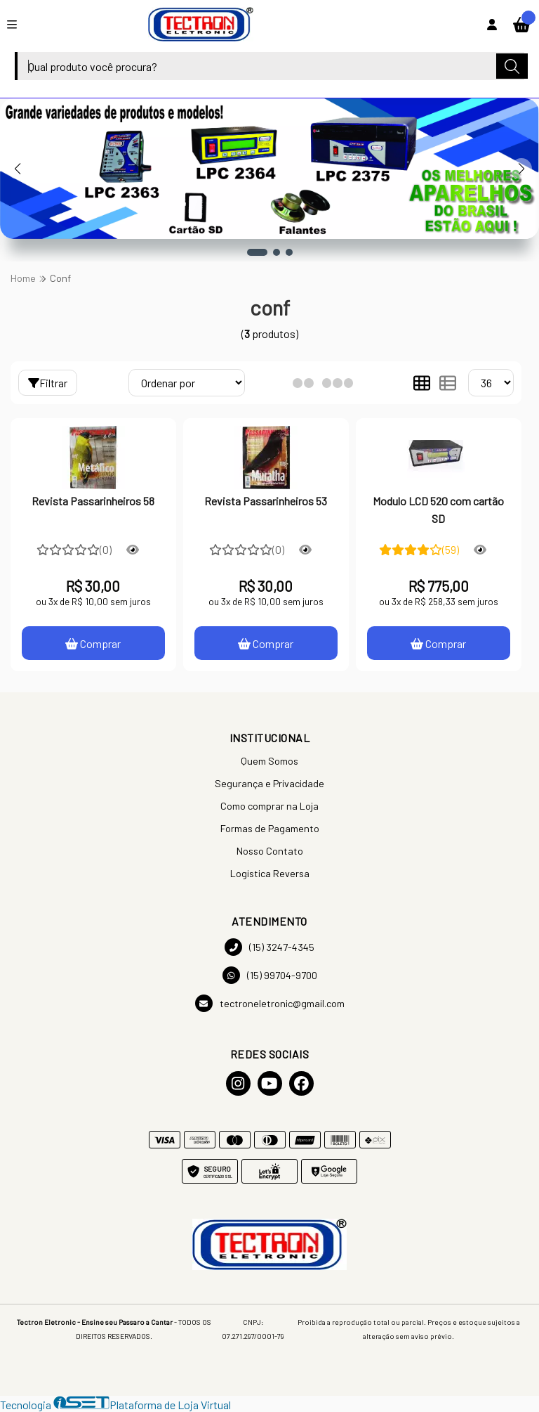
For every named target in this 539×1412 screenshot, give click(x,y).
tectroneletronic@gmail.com (270, 1003)
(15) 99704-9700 (269, 975)
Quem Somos (269, 761)
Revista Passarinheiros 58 (93, 500)
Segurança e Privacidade (269, 783)
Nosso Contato (270, 851)
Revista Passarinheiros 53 (265, 500)
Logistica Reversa (270, 873)
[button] (257, 252)
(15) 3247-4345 (269, 947)
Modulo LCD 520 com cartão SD (438, 509)
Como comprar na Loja (269, 806)
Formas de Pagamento (269, 828)
